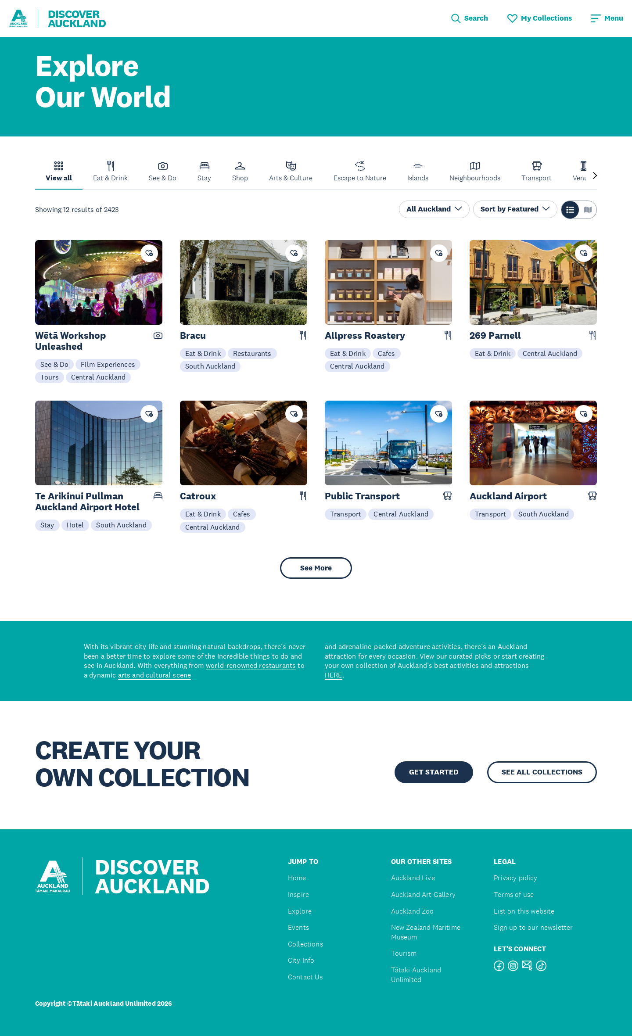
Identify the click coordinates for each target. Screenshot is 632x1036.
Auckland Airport (508, 496)
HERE (333, 674)
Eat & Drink (203, 353)
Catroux (198, 496)
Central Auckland (98, 377)
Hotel (75, 524)
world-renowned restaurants (251, 665)
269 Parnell (495, 335)
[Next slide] (595, 176)
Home (297, 877)
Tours (49, 377)
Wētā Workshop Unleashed (70, 341)
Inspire (298, 894)
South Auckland (210, 366)
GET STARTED (434, 772)
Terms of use (514, 894)
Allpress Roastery (365, 335)
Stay (47, 524)
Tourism (404, 953)
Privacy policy (515, 877)
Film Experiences (108, 364)
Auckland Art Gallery (423, 894)
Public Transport (362, 496)
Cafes (386, 353)
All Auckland (434, 209)
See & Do (54, 364)
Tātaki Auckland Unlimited (416, 974)
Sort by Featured (515, 209)
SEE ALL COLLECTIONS (542, 772)
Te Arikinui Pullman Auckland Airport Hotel (87, 502)
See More (316, 568)
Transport (345, 513)
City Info (301, 960)
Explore (300, 911)
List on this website (524, 911)
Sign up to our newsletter (533, 927)
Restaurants (252, 353)
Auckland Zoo (412, 911)
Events (298, 927)
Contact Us (305, 977)
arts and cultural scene (154, 674)
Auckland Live (413, 877)
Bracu (193, 335)
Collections (305, 944)
